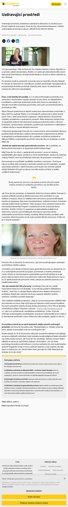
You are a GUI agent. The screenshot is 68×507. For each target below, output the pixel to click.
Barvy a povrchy (58, 470)
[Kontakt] (56, 4)
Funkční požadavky (44, 470)
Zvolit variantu (34, 497)
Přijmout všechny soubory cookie (34, 504)
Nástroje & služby (50, 474)
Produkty (43, 466)
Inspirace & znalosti (55, 466)
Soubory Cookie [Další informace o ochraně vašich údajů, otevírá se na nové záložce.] (7, 487)
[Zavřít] (64, 479)
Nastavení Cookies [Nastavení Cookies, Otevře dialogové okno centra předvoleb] (34, 491)
